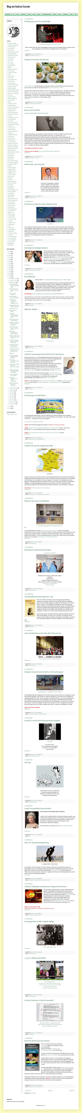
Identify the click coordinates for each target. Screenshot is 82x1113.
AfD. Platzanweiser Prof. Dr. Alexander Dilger (38, 21)
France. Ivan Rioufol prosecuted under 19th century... (13, 341)
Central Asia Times (12, 72)
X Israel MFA (11, 227)
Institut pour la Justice (13, 117)
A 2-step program (50, 341)
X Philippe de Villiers (12, 233)
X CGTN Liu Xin (11, 217)
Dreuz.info (10, 95)
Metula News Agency (12, 148)
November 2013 (13, 280)
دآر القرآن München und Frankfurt (35, 958)
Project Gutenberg (12, 181)
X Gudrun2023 (11, 224)
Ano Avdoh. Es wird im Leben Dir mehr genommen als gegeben (42, 721)
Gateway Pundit (11, 110)
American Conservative (13, 45)
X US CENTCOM (12, 238)
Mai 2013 (12, 396)
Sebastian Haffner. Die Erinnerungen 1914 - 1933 (39, 597)
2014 (9, 275)
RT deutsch (10, 184)
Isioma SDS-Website (12, 122)
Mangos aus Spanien (13, 145)
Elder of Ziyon (11, 100)
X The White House (12, 236)
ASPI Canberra (11, 64)
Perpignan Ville (11, 172)
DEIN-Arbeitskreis (12, 88)
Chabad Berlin (11, 76)
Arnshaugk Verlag (12, 53)
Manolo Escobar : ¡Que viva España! (34, 164)
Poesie (59, 14)
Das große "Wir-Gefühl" (50, 553)
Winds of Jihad (11, 214)
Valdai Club (10, 212)
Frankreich (23, 14)
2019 (9, 265)
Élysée (9, 102)
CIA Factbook (11, 81)
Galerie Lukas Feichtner (13, 107)
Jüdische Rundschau (12, 134)
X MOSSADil (11, 231)
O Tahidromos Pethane (13, 162)
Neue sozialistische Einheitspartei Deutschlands (44, 293)
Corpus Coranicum (12, 86)
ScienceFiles (11, 193)
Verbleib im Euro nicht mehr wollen (52, 259)
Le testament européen (47, 1050)
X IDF (9, 226)
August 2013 (13, 390)
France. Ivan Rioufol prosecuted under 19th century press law (43, 633)
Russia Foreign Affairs (13, 190)
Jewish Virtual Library (13, 131)
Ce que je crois (56, 1048)
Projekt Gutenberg (12, 183)
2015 (9, 273)
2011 (9, 408)
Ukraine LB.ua (11, 207)
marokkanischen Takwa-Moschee (50, 986)
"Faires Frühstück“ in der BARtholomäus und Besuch (49, 984)
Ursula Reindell (11, 210)
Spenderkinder (11, 195)
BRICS (9, 67)
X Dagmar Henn (11, 222)
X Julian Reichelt (12, 229)
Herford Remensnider (13, 112)
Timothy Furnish (11, 203)
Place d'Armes (11, 176)
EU (13, 14)
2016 (9, 271)
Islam (29, 14)
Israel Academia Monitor (13, 124)
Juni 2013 (12, 394)
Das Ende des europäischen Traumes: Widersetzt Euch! (41, 204)
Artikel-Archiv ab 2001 (13, 55)
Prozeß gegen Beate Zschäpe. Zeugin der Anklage (39, 921)
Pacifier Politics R (12, 167)
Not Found (57, 369)
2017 (9, 269)
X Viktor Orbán (11, 241)
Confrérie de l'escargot (13, 84)
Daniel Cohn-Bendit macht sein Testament (37, 1041)
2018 (9, 267)
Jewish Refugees (12, 129)
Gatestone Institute (12, 108)
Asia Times (10, 60)
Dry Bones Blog (11, 96)
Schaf (71, 14)
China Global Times (12, 79)
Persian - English (12, 174)
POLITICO (10, 177)
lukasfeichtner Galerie (13, 143)
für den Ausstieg (60, 262)
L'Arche (43, 1045)
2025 (9, 253)
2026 (9, 251)
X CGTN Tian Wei (12, 219)
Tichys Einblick (11, 202)
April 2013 (12, 397)
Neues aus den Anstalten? (32, 110)
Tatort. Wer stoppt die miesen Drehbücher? (49, 151)
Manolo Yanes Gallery (13, 146)
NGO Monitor (11, 155)
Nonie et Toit (11, 159)
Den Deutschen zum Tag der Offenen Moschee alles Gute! (50, 983)
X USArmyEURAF (12, 240)
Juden (38, 14)
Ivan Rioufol (10, 126)
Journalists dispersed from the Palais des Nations (50, 525)
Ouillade (10, 165)
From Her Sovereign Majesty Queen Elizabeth (38, 808)
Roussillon (65, 14)
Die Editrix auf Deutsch (13, 91)
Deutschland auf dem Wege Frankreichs (36, 248)
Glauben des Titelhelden (52, 1055)
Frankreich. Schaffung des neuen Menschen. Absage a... (14, 366)
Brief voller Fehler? (44, 1023)
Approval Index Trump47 (13, 52)
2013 (9, 277)
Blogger (43, 1105)
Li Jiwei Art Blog (11, 141)
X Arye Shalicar (11, 215)
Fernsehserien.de (12, 105)
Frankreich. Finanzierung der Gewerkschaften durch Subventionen (44, 354)
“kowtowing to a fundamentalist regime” (47, 536)
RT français (10, 186)
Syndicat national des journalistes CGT (47, 380)
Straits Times (11, 196)
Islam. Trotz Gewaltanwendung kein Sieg (37, 843)
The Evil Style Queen (13, 200)
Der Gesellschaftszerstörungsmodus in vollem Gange (57, 279)
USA (76, 14)
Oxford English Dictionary (65, 825)
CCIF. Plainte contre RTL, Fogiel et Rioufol (49, 659)
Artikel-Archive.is (12, 57)
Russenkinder (11, 188)
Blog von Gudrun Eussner (18, 6)
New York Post (11, 153)
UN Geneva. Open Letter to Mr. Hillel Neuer (37, 501)
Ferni (17, 14)
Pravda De (10, 179)
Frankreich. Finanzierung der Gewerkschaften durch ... (13, 315)
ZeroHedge (10, 245)
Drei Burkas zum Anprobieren (50, 583)
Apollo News (11, 50)
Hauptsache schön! (55, 1023)
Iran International (12, 119)
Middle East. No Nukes (31, 309)
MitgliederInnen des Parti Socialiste (61, 900)
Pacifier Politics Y (12, 169)
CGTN (9, 74)
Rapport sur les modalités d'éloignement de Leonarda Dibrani (44, 428)
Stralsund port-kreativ (13, 198)
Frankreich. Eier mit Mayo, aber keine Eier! (37, 60)
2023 (9, 257)
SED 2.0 (62, 293)
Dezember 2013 (13, 278)
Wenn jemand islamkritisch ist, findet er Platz (50, 44)
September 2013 (13, 388)
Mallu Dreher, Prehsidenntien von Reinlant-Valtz (50, 1024)
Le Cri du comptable (54, 374)
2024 (9, 255)
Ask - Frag (10, 62)
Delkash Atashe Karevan (13, 90)
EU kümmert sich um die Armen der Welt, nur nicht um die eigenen (44, 672)
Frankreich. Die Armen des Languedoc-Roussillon (39, 446)
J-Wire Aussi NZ (11, 127)
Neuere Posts (28, 1090)
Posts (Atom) (33, 1093)
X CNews (10, 221)
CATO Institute (11, 71)
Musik (54, 14)
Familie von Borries (12, 103)
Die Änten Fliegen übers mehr (49, 1026)
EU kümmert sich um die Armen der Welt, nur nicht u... (14, 346)
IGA (31, 429)
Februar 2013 (13, 401)
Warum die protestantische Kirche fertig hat (38, 550)
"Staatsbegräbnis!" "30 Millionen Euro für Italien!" (50, 692)
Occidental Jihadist (12, 164)
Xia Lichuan (50, 223)
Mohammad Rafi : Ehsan (13, 152)
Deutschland (7, 14)
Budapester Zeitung (12, 69)
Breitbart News (11, 65)
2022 (9, 259)
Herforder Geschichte (13, 114)
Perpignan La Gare (12, 171)
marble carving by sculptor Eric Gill (49, 530)
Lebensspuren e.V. (12, 139)
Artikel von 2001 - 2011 (12, 414)
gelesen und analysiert (49, 377)
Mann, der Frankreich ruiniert (55, 87)
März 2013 (12, 400)
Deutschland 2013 (30, 277)
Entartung (28, 762)
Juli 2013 (12, 392)
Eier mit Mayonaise (29, 86)
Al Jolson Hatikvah (12, 43)
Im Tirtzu (10, 115)
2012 (9, 406)
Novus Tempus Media (13, 160)
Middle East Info (11, 150)
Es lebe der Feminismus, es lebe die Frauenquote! (39, 1000)
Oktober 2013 (13, 282)
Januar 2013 (12, 403)
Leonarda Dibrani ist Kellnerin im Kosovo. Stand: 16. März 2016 (44, 432)
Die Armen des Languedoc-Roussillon (34, 421)
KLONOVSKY (11, 136)
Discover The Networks (13, 93)
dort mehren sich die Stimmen (62, 257)
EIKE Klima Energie (12, 98)
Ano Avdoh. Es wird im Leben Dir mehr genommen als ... (14, 350)
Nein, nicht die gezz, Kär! (50, 947)
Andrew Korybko (11, 46)
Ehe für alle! (70, 894)
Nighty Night (11, 157)
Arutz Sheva (11, 58)
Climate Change (11, 83)
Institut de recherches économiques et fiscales (38, 92)
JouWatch (10, 133)
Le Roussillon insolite (46, 14)
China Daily (10, 77)
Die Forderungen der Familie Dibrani (35, 395)
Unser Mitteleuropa (12, 209)
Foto (35, 357)
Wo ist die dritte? (50, 585)
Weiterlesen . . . (28, 50)
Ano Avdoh (50, 741)
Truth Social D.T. (11, 205)
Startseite (50, 1090)
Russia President (12, 191)
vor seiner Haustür (56, 870)
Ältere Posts (72, 1090)
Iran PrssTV (10, 121)
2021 (9, 261)
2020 (9, 263)
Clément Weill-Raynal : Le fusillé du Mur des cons (49, 382)
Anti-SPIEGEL (11, 48)
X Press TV (10, 234)
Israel (34, 14)
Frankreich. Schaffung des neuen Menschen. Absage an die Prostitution (46, 886)
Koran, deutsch (11, 138)
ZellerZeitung (11, 243)
